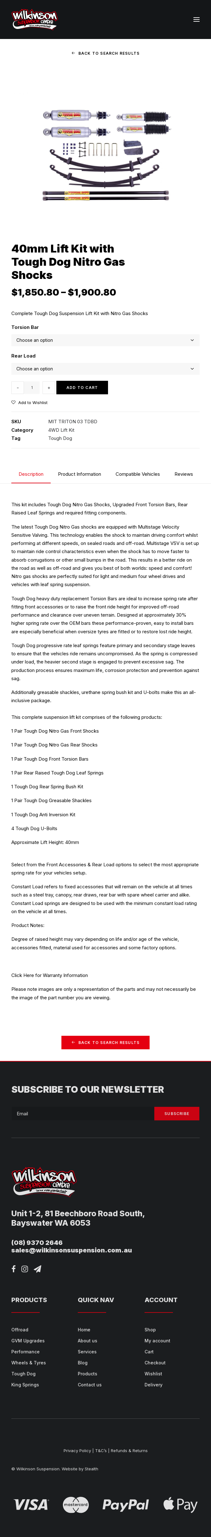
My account (157, 1340)
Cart (149, 1351)
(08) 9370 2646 (37, 1242)
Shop (150, 1329)
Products (87, 1373)
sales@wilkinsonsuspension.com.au (71, 1250)
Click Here (22, 975)
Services (87, 1351)
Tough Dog (60, 438)
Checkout (155, 1362)
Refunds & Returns (129, 1450)
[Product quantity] (32, 387)
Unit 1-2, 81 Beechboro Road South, (78, 1213)
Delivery (154, 1384)
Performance (25, 1351)
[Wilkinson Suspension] (34, 19)
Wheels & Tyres (28, 1362)
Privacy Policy (77, 1450)
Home (84, 1329)
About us (87, 1340)
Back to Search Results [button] (105, 53)
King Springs (25, 1384)
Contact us (90, 1384)
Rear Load (23, 356)
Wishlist (153, 1373)
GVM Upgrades (28, 1340)
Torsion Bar (25, 327)
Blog (83, 1362)
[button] (196, 19)
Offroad (19, 1329)
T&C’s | (102, 1450)
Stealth (91, 1468)
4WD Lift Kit (61, 430)
